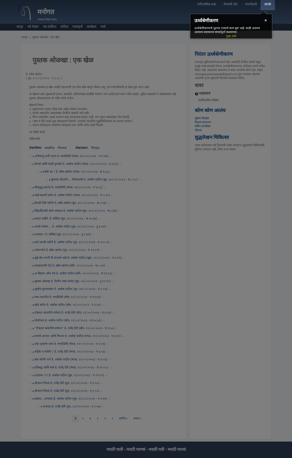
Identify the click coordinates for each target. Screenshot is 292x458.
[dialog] (231, 26)
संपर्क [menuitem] (267, 4)
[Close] (265, 21)
